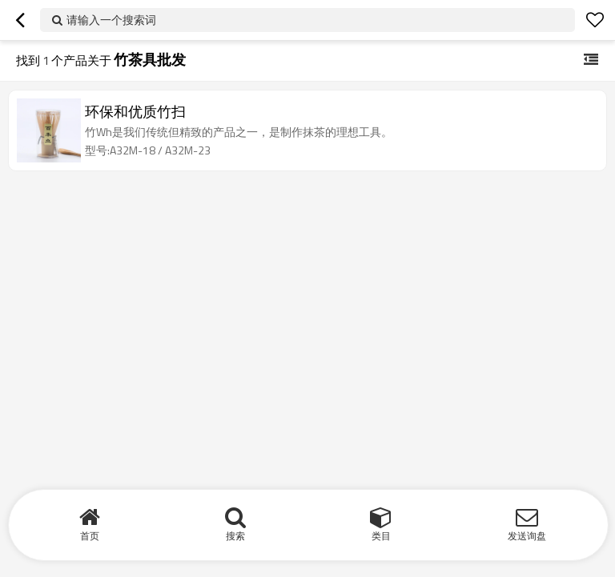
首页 (89, 535)
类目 (381, 535)
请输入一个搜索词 (111, 19)
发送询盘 (527, 535)
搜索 (235, 535)
